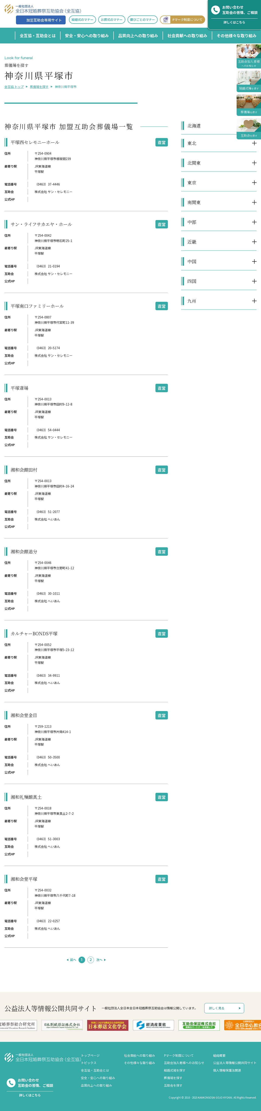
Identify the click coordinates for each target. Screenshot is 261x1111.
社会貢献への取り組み (187, 35)
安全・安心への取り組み (87, 35)
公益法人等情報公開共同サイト (235, 1062)
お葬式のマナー (112, 19)
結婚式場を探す (175, 1070)
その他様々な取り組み (237, 35)
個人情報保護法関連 (227, 1070)
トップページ (90, 1055)
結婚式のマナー (82, 19)
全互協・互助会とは (38, 35)
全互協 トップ (14, 86)
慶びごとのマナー (142, 19)
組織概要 (219, 1055)
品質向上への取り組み (138, 35)
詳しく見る (216, 1008)
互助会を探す (173, 1085)
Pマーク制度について (181, 20)
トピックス (88, 1062)
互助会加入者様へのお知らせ (184, 1062)
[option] (62, 1025)
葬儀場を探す (39, 86)
